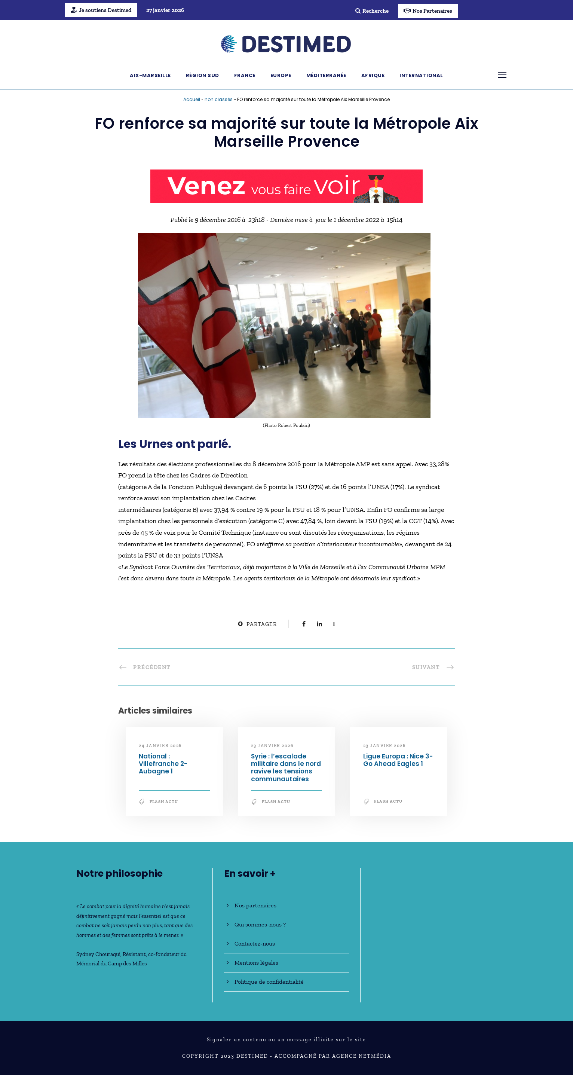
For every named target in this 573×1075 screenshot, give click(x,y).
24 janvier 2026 (160, 745)
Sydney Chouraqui (98, 954)
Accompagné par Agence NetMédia (333, 1056)
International (421, 75)
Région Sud (202, 75)
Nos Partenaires (428, 10)
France (244, 75)
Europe (280, 75)
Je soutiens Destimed (101, 10)
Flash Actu (164, 801)
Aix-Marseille (150, 75)
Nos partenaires (255, 905)
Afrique (373, 75)
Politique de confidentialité (269, 981)
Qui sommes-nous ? (260, 924)
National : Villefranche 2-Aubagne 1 (163, 764)
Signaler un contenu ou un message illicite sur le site (286, 1039)
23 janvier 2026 (272, 745)
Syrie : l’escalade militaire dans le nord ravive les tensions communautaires (286, 768)
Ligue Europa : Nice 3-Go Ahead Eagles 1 (398, 760)
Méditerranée (326, 75)
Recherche (372, 10)
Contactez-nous (255, 943)
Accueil (191, 99)
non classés (219, 99)
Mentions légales (256, 962)
